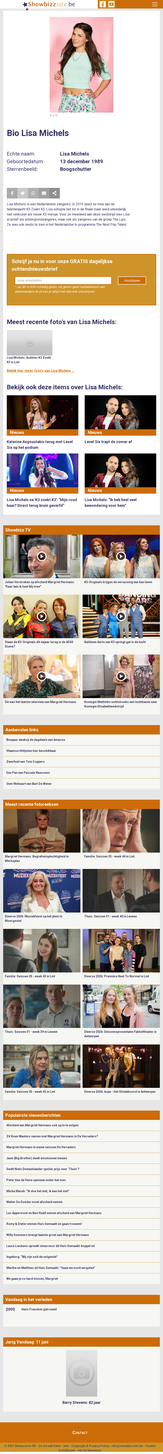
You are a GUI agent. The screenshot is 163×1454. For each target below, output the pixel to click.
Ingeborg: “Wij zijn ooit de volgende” (32, 1256)
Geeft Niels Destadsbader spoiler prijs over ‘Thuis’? (42, 1169)
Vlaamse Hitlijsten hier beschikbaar (31, 751)
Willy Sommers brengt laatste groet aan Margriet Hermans (47, 1235)
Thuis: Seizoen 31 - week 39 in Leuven (31, 1031)
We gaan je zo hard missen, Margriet (32, 1278)
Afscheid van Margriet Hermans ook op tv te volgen (42, 1125)
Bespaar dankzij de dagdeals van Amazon (35, 739)
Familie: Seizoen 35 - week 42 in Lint (30, 1091)
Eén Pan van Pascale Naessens (28, 772)
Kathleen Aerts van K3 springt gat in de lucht (115, 642)
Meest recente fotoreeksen (31, 804)
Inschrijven (132, 281)
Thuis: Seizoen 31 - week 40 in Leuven (110, 916)
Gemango (94, 1450)
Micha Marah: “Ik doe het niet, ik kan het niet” (37, 1191)
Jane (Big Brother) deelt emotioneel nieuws (36, 1158)
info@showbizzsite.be (127, 1446)
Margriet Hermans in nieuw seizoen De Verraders (41, 1147)
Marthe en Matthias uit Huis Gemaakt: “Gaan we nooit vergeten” (50, 1268)
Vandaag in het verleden (28, 1299)
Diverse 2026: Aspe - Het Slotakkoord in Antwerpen (120, 1091)
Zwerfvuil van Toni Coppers (25, 761)
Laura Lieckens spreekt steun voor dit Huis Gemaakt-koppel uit (50, 1246)
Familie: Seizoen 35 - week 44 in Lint (109, 856)
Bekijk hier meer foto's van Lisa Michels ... (40, 371)
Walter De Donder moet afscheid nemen (34, 1202)
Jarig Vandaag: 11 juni (26, 1342)
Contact (80, 1432)
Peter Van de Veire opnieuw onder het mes (36, 1180)
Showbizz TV (18, 530)
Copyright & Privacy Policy (90, 1446)
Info (66, 1446)
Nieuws (17, 432)
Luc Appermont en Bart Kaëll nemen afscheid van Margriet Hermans (53, 1213)
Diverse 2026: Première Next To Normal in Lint (116, 976)
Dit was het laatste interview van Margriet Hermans (40, 702)
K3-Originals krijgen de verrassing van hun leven (118, 582)
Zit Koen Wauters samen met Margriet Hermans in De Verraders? (52, 1136)
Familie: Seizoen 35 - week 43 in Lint (30, 976)
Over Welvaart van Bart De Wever (29, 783)
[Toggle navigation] (155, 4)
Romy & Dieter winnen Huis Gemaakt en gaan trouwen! (44, 1224)
